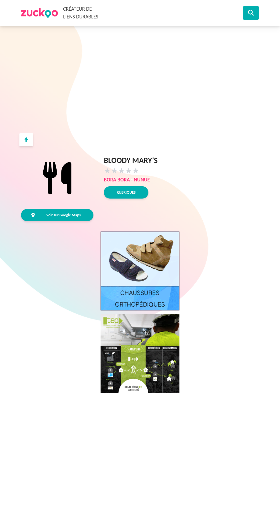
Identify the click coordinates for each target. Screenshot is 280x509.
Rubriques (126, 192)
